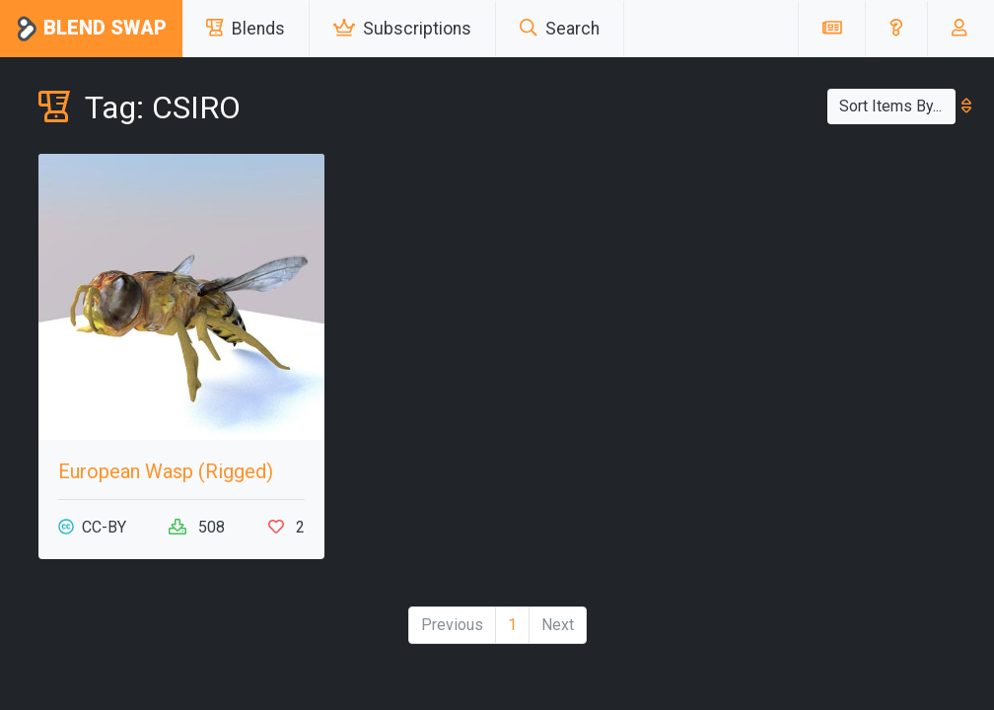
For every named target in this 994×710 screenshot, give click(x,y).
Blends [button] (245, 28)
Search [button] (560, 28)
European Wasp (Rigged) (165, 471)
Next (557, 624)
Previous (452, 624)
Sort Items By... (897, 106)
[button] (896, 28)
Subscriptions (402, 28)
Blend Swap (91, 29)
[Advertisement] (813, 277)
